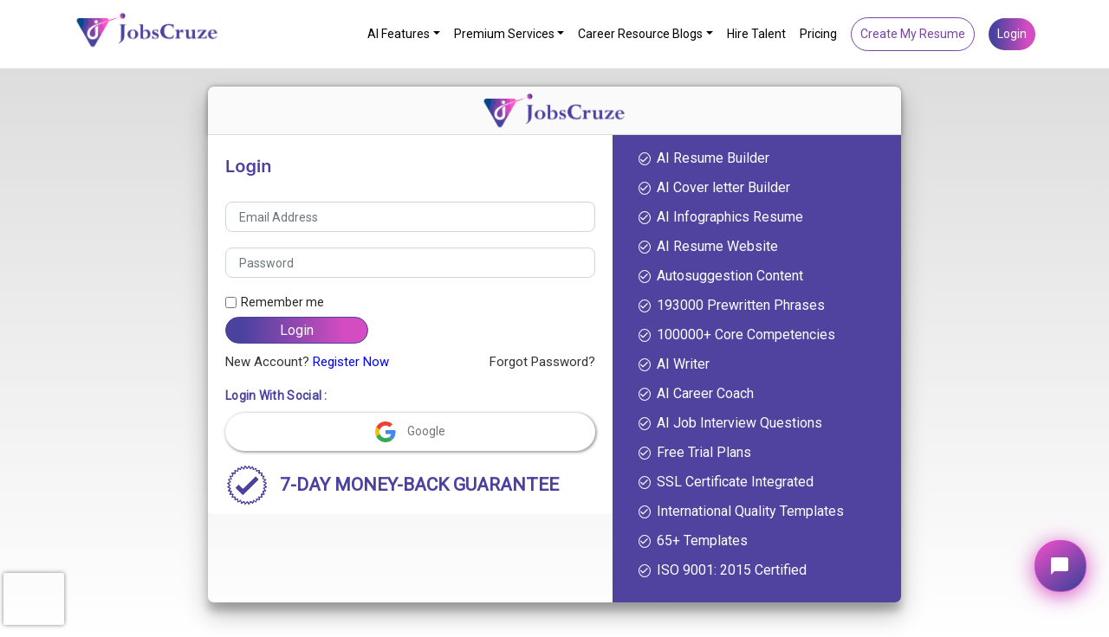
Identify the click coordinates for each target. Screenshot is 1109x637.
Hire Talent (756, 34)
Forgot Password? (542, 362)
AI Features (398, 34)
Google (410, 430)
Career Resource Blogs (640, 34)
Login (1012, 34)
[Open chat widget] (1060, 566)
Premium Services (504, 34)
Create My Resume (912, 34)
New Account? (307, 362)
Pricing (818, 34)
